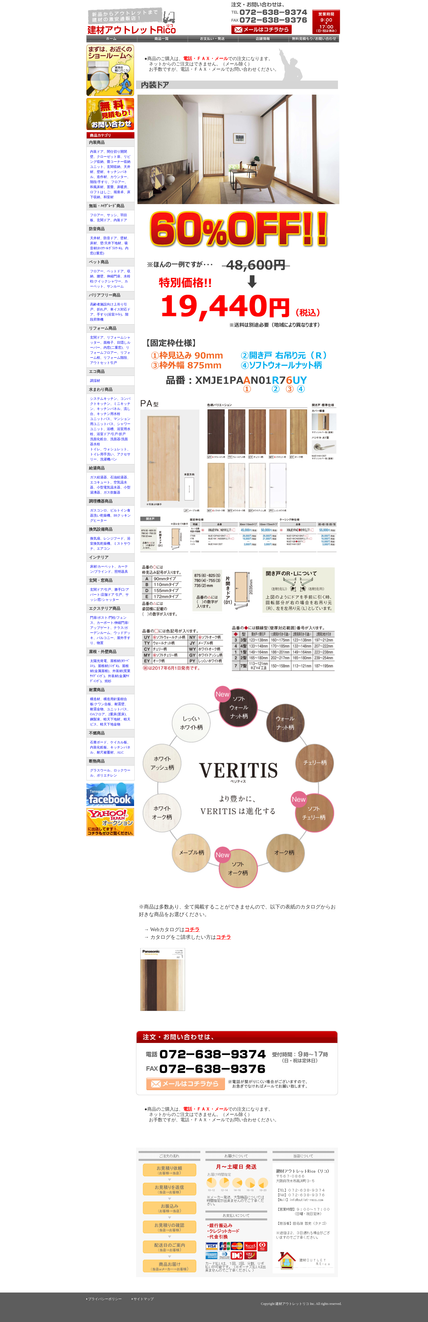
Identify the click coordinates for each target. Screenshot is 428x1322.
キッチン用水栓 (108, 414)
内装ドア (96, 152)
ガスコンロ (98, 510)
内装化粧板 (98, 747)
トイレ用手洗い (102, 454)
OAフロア (97, 714)
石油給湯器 (118, 477)
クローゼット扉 (108, 157)
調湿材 (95, 381)
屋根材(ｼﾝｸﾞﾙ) (108, 666)
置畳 (110, 187)
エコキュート (100, 482)
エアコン (103, 549)
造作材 (102, 177)
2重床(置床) (117, 714)
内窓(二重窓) (113, 348)
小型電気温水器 (108, 487)
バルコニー (105, 638)
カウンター (118, 177)
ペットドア (115, 271)
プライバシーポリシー (105, 1299)
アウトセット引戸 (103, 363)
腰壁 (100, 276)
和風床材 (96, 187)
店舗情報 (263, 39)
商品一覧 (162, 39)
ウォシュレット (115, 449)
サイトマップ (144, 1299)
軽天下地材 (111, 719)
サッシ (112, 215)
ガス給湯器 (98, 477)
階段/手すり (99, 182)
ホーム (111, 39)
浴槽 (110, 429)
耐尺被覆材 (105, 752)
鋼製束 (95, 719)
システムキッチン (103, 399)
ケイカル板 (118, 742)
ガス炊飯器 (111, 492)
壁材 (100, 172)
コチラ (192, 929)
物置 (100, 643)
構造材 (95, 699)
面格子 (108, 342)
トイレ (95, 449)
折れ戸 (102, 309)
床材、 (95, 243)
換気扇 (95, 538)
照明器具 (121, 572)
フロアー (118, 182)
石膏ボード (98, 742)
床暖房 (122, 187)
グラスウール (100, 770)
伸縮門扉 (113, 276)
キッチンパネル (108, 409)
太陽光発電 (98, 661)
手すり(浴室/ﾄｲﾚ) (109, 314)
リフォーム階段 (115, 358)
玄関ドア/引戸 (100, 590)
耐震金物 (96, 709)
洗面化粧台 (98, 439)
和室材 (108, 197)
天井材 (95, 238)
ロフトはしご (100, 192)
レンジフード (113, 538)
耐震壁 (119, 704)
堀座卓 (119, 192)
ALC (120, 752)
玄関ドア (103, 220)
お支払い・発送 (212, 39)
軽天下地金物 (110, 724)
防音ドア (110, 238)
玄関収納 (113, 167)
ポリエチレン (107, 775)
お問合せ (313, 39)
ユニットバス (100, 419)
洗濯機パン (108, 459)
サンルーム (115, 286)
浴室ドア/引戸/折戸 (111, 434)
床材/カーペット (102, 566)
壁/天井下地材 (110, 243)
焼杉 (108, 681)
